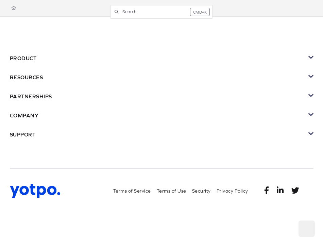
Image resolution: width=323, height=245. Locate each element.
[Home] (13, 8)
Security (201, 191)
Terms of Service (132, 191)
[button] (162, 12)
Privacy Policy (232, 191)
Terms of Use (171, 191)
